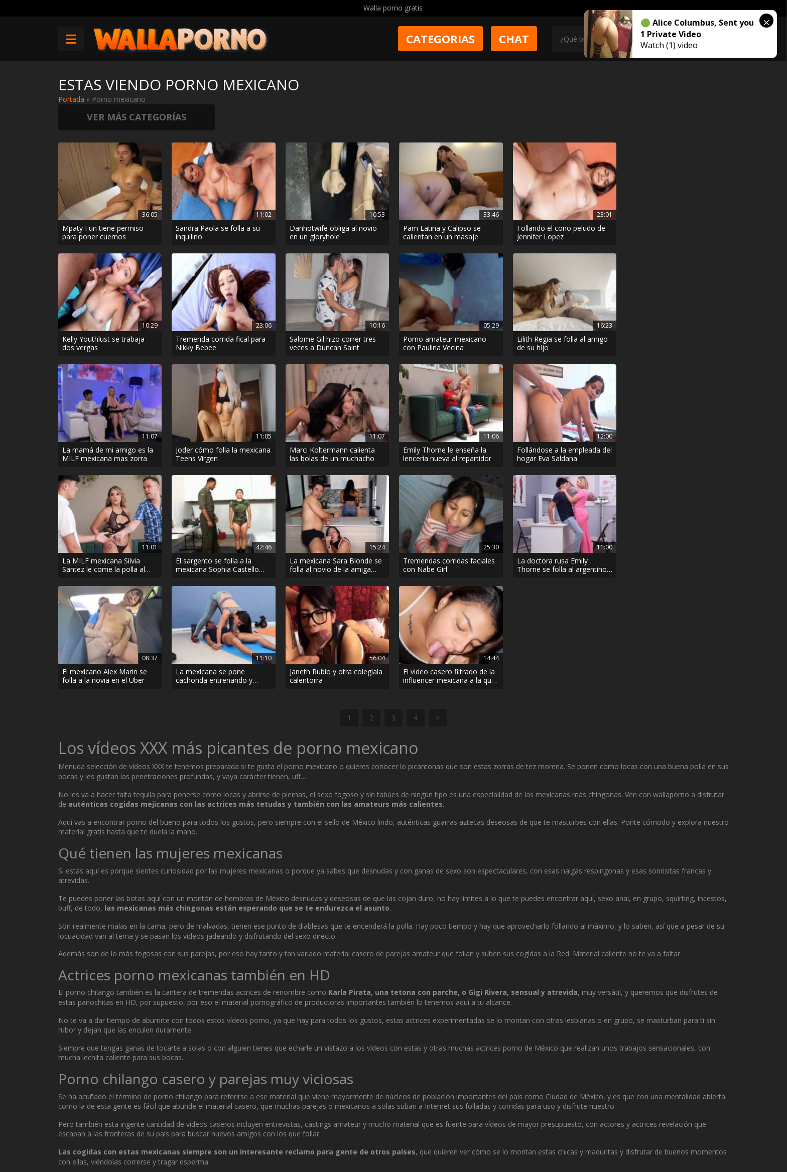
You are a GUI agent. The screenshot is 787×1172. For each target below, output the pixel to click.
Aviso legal (204, 1135)
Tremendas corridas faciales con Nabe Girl (108, 538)
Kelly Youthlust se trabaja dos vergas (670, 206)
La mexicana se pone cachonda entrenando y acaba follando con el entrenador (441, 538)
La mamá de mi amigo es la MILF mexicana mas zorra (561, 317)
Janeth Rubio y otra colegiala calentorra (562, 538)
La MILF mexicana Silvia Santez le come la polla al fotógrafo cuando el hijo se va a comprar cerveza (447, 427)
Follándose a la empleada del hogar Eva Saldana (336, 427)
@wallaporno (691, 1133)
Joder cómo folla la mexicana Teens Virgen (676, 317)
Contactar (203, 1117)
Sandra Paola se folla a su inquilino (218, 206)
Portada (71, 99)
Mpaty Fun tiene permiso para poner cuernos (103, 206)
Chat (514, 38)
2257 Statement (395, 1135)
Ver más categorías (650, 90)
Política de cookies (324, 1135)
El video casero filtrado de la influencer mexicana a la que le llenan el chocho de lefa (675, 538)
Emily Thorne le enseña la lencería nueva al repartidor (220, 427)
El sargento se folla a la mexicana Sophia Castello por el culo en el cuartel (557, 427)
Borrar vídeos (257, 1135)
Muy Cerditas (208, 1099)
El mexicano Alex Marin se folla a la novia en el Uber (331, 538)
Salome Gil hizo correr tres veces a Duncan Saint (219, 317)
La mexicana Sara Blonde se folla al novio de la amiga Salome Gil (675, 427)
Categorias (441, 38)
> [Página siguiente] (438, 579)
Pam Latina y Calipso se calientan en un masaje (441, 206)
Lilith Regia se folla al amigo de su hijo (448, 317)
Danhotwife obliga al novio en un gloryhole (332, 206)
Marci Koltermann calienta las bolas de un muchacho (105, 427)
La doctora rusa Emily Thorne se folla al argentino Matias (221, 538)
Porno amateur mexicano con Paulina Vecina (330, 317)
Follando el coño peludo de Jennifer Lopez (560, 206)
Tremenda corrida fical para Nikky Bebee (107, 317)
